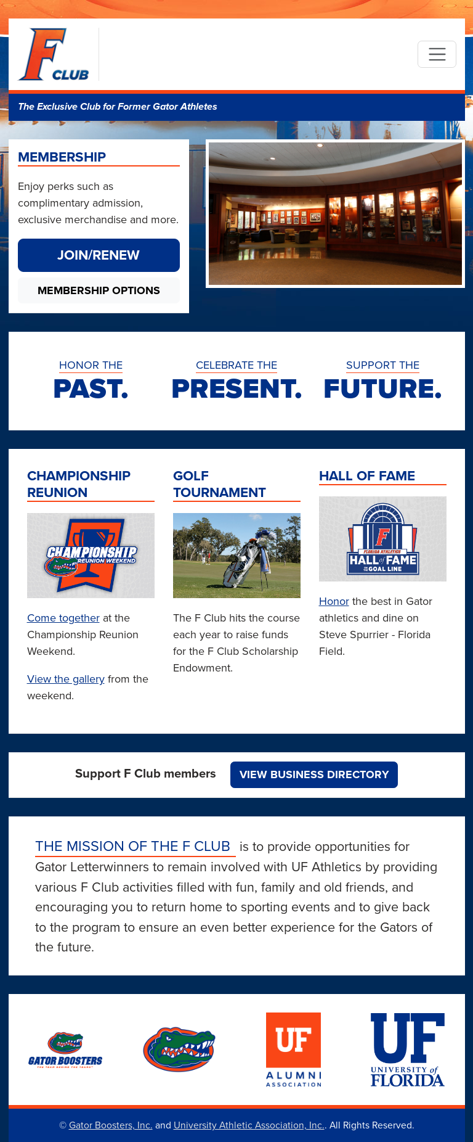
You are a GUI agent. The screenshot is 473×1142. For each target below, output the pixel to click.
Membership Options (99, 290)
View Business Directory (314, 774)
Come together (63, 617)
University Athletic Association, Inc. (249, 1125)
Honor (334, 601)
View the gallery (66, 678)
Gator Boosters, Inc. (111, 1125)
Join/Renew (98, 255)
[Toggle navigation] (437, 54)
